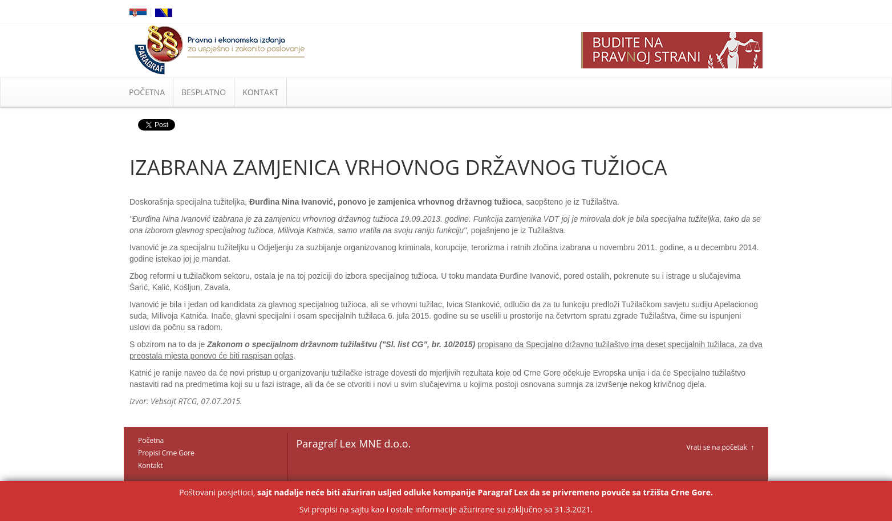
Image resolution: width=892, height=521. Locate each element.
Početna (151, 440)
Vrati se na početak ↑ (720, 447)
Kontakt (150, 465)
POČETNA (147, 92)
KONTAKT (260, 92)
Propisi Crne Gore (166, 453)
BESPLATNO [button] (203, 92)
